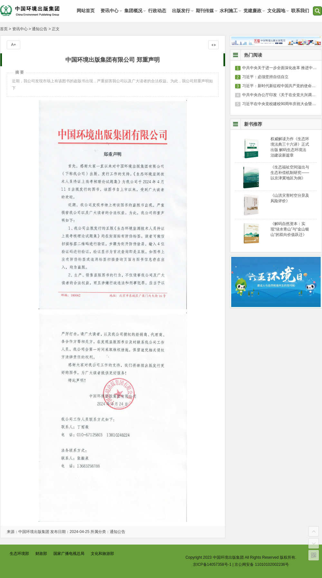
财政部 (41, 553)
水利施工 (229, 10)
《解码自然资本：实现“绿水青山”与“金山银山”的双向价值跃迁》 (289, 229)
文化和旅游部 (102, 553)
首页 (4, 29)
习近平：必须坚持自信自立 (265, 77)
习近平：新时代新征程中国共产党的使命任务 (280, 86)
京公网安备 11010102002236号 (261, 564)
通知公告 (39, 29)
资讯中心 (109, 10)
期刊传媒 (205, 10)
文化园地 (276, 10)
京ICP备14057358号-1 (212, 564)
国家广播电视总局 (68, 553)
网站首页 (86, 10)
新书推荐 (253, 124)
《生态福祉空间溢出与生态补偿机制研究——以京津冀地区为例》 (289, 172)
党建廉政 (252, 10)
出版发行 (181, 10)
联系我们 (300, 10)
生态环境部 (19, 553)
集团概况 (133, 10)
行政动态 (157, 10)
